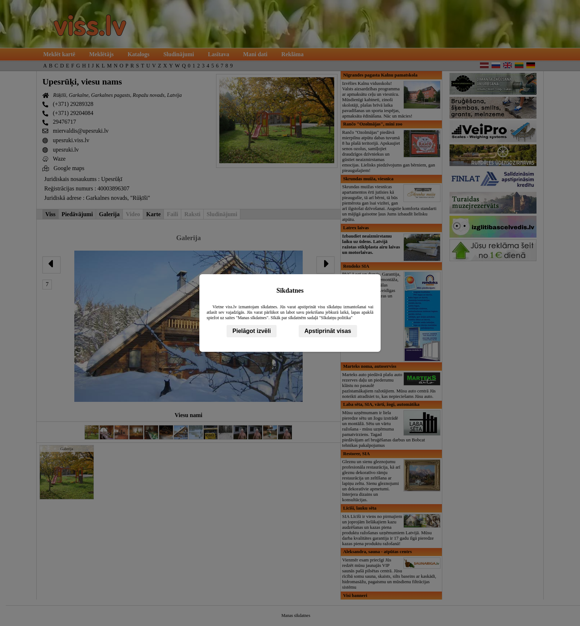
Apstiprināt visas (327, 331)
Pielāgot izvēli (251, 331)
